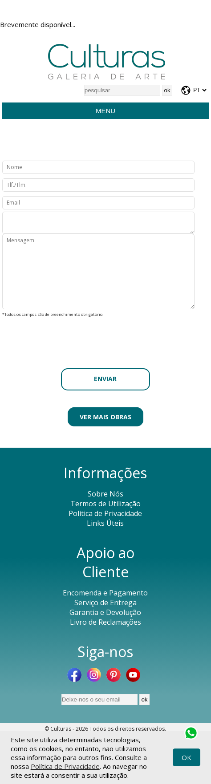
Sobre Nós (105, 494)
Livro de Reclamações (105, 622)
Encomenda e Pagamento (105, 593)
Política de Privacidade (65, 766)
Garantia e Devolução (105, 612)
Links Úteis (105, 523)
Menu (105, 110)
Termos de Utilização (105, 503)
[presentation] (105, 336)
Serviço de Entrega (105, 602)
